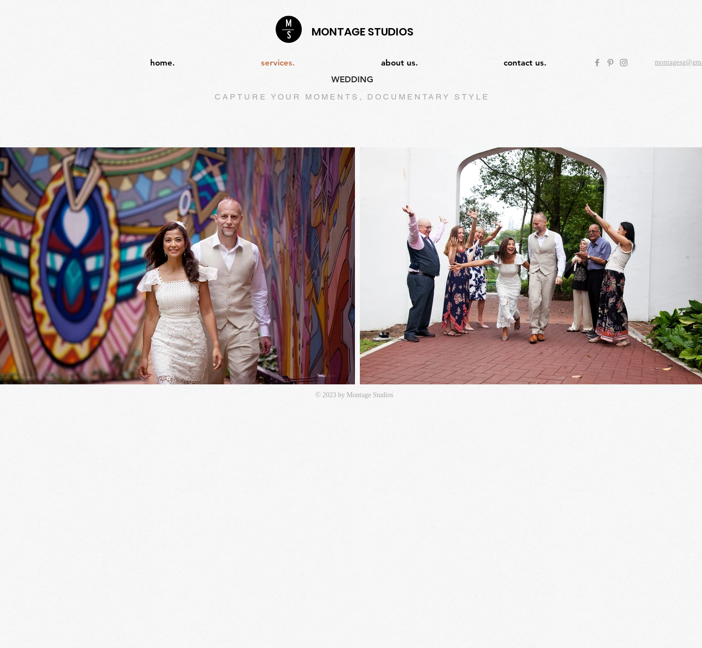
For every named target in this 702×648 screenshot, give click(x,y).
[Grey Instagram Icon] (624, 63)
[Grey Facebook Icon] (597, 63)
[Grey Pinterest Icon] (610, 63)
